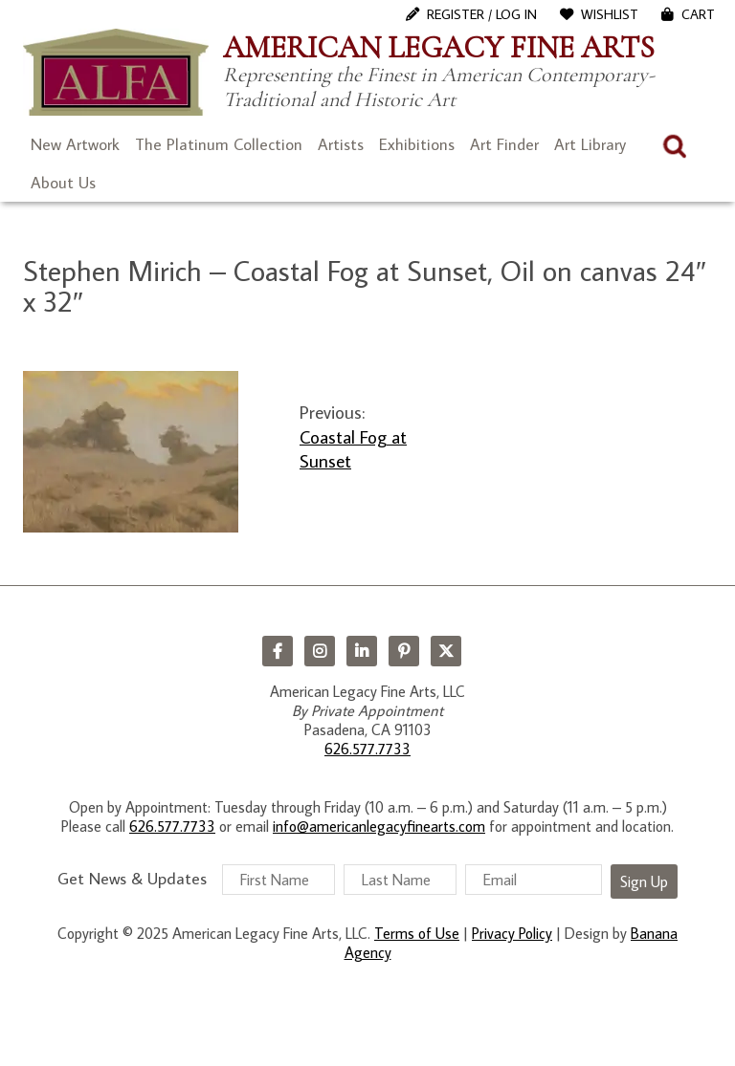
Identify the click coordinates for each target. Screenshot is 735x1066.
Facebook (277, 651)
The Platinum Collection (218, 144)
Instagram (319, 651)
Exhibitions (417, 144)
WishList (609, 14)
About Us (63, 182)
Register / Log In (482, 14)
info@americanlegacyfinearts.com (379, 826)
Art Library (590, 144)
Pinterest (404, 651)
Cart (698, 14)
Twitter (446, 651)
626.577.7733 (367, 748)
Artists (341, 144)
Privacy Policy (512, 933)
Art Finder (504, 144)
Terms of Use (416, 933)
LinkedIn (361, 651)
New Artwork (75, 144)
